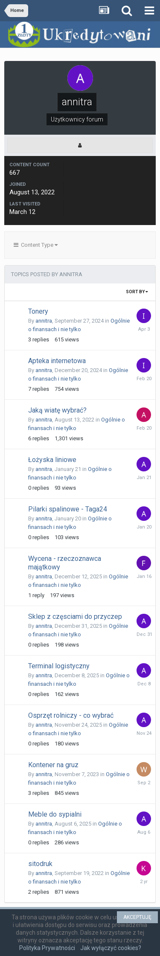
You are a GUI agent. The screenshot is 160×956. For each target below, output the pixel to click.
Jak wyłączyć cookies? (110, 947)
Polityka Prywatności (47, 947)
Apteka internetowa (57, 361)
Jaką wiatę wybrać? (57, 410)
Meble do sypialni (54, 814)
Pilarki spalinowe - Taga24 (67, 509)
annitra (43, 321)
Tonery (38, 311)
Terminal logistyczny (59, 666)
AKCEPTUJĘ (137, 917)
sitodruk (40, 864)
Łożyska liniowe (52, 460)
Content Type (36, 245)
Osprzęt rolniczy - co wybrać (70, 715)
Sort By (137, 291)
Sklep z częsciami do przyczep (75, 616)
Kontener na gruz (53, 765)
